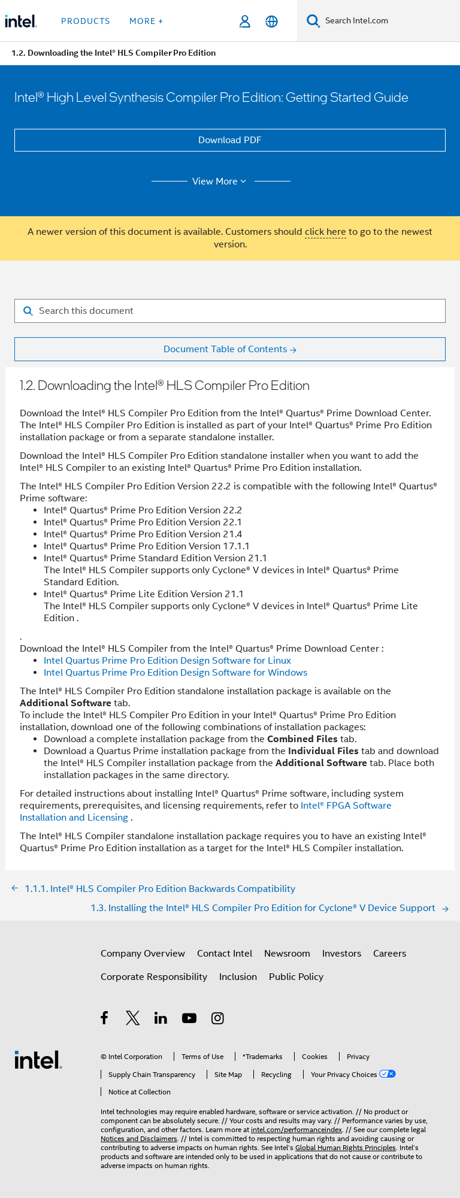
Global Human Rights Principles (345, 1147)
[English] (271, 21)
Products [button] (85, 21)
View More (221, 181)
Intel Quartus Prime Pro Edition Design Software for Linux (167, 661)
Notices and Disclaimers (139, 1138)
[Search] (313, 20)
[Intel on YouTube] (190, 1020)
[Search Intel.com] (390, 21)
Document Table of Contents (225, 349)
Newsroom (287, 954)
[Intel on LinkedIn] (161, 1020)
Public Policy (296, 977)
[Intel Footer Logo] (38, 1059)
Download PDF (230, 140)
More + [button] (146, 21)
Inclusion (238, 977)
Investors (341, 954)
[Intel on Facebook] (105, 1020)
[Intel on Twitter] (133, 1020)
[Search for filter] (230, 311)
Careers (389, 954)
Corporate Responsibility (154, 977)
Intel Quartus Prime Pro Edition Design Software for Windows (175, 673)
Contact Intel (224, 954)
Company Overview (143, 954)
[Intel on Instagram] (218, 1020)
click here (325, 232)
